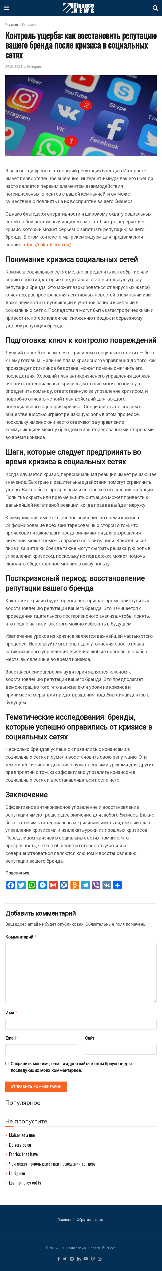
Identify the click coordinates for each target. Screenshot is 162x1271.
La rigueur (17, 1171)
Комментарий (21, 936)
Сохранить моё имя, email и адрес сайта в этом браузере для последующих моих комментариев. (71, 1065)
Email (12, 1036)
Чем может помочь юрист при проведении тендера (52, 1161)
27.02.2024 (13, 67)
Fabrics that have (23, 1152)
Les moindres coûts (25, 1180)
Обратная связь (90, 1217)
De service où (20, 1142)
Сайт (89, 1036)
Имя (11, 1012)
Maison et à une (22, 1133)
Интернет (29, 24)
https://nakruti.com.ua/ (46, 244)
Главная (11, 24)
